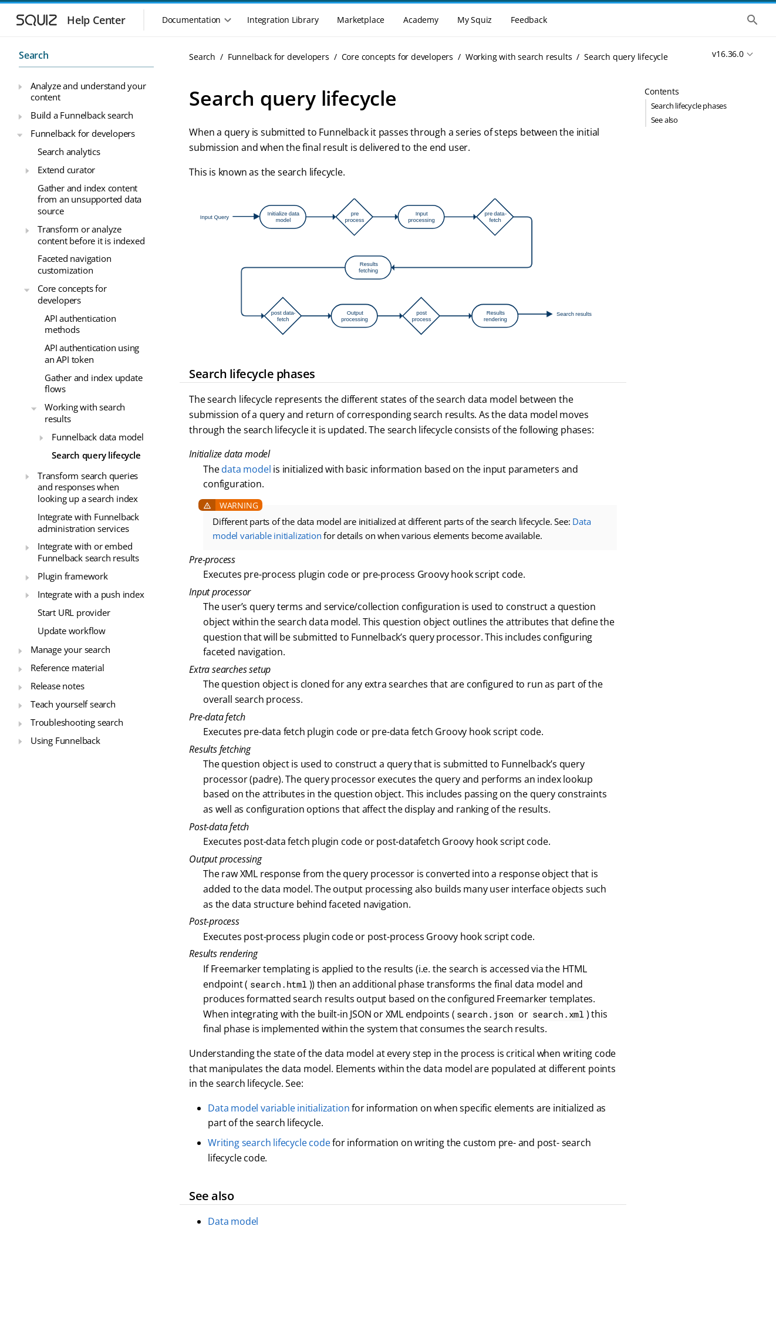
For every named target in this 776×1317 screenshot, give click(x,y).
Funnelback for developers (83, 133)
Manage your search (70, 649)
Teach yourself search (73, 704)
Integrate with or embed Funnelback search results (88, 552)
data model (246, 469)
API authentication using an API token (92, 353)
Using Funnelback (65, 740)
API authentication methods (80, 324)
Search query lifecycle (96, 455)
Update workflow (72, 630)
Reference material (67, 667)
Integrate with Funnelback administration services (88, 522)
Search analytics (69, 151)
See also (664, 119)
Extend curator (66, 170)
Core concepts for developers (72, 294)
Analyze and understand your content (88, 91)
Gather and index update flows (93, 383)
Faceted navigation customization (74, 264)
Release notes (57, 686)
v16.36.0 (727, 53)
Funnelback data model (98, 437)
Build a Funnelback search (82, 115)
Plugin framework (73, 576)
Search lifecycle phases (689, 105)
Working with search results (85, 413)
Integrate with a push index (91, 594)
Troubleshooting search (77, 722)
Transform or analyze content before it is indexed (91, 235)
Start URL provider (74, 612)
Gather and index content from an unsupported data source (89, 199)
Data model (233, 1221)
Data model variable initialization (278, 1108)
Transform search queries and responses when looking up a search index (88, 487)
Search (34, 55)
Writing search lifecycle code (269, 1142)
